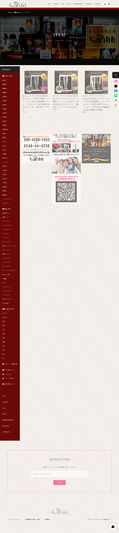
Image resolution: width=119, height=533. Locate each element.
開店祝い (4, 195)
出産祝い (4, 166)
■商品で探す (18, 12)
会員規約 (47, 519)
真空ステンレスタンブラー (9, 246)
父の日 (4, 142)
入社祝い (4, 182)
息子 (3, 354)
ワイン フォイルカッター (9, 270)
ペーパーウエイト (7, 291)
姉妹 (3, 325)
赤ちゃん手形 (6, 274)
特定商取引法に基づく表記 (32, 519)
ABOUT (56, 3)
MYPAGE (88, 3)
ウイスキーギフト (7, 225)
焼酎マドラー (6, 254)
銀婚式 (4, 138)
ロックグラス (6, 295)
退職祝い (4, 88)
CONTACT (97, 3)
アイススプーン (6, 250)
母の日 (4, 146)
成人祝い (4, 178)
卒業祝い (4, 174)
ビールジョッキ (6, 229)
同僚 (3, 342)
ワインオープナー (7, 262)
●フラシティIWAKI (8, 378)
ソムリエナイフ (6, 258)
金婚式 (4, 133)
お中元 (4, 150)
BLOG (69, 3)
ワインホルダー (6, 266)
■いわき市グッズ (8, 370)
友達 (3, 338)
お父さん (4, 313)
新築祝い (4, 191)
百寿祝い (4, 121)
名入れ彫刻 (5, 303)
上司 (3, 350)
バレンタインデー (7, 199)
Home (10, 12)
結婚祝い (4, 84)
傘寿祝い (4, 109)
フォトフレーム (6, 287)
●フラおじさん (6, 374)
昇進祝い (4, 187)
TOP (49, 3)
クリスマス (5, 162)
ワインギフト (6, 221)
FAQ (62, 3)
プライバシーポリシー (14, 519)
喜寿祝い (4, 105)
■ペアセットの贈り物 (9, 364)
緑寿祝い (4, 97)
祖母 (3, 334)
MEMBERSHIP (78, 3)
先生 (3, 346)
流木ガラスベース (7, 299)
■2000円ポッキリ (8, 384)
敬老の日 (4, 158)
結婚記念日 (5, 129)
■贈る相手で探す (8, 309)
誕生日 (4, 80)
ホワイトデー (6, 203)
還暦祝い (4, 92)
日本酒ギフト (6, 213)
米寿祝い (4, 113)
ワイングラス (6, 242)
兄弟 (3, 321)
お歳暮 (4, 154)
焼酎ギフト (5, 217)
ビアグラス (5, 233)
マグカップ (5, 238)
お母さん (4, 317)
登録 (59, 482)
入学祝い (4, 170)
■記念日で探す (7, 76)
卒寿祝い (4, 117)
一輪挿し (4, 279)
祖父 (3, 329)
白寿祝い (4, 125)
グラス (4, 283)
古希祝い (4, 101)
